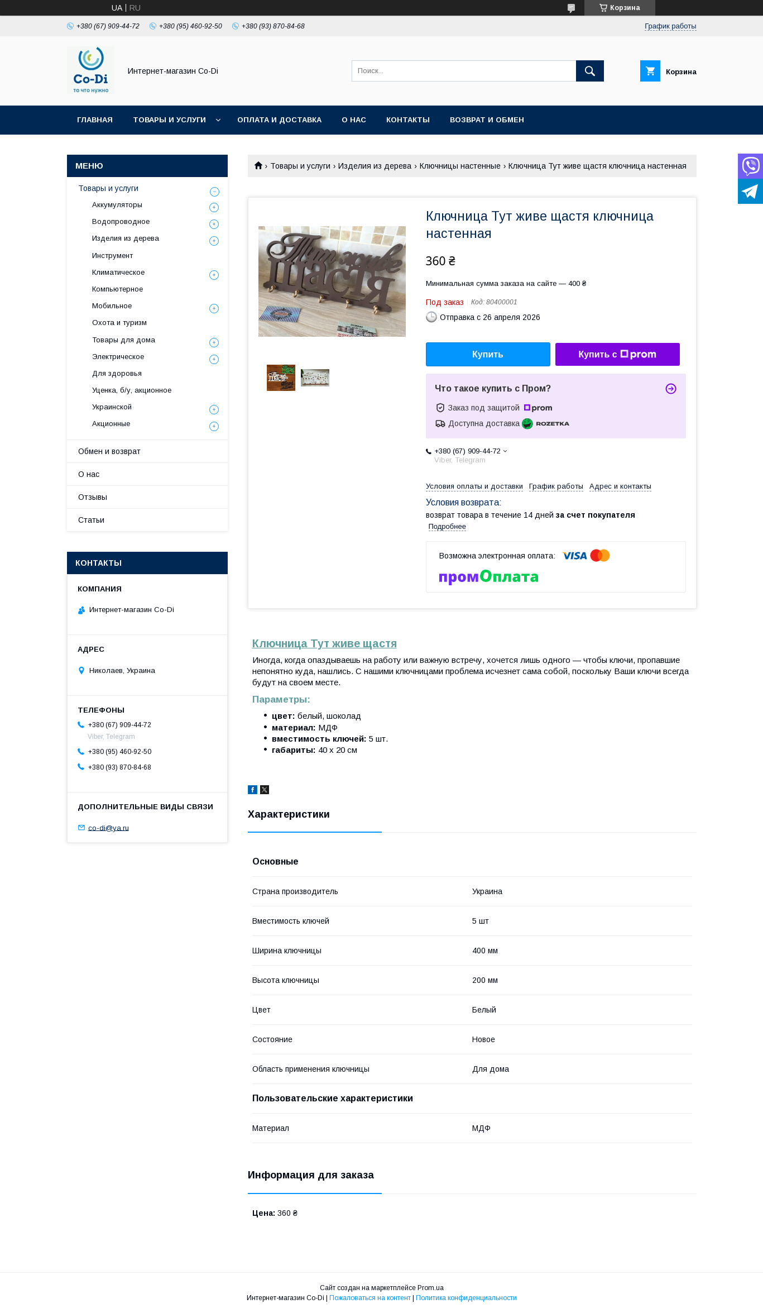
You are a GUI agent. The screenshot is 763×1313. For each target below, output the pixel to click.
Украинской (112, 407)
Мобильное (112, 306)
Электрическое (118, 356)
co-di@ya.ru (108, 827)
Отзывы (92, 497)
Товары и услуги (169, 120)
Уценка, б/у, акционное (131, 390)
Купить (487, 354)
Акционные (111, 423)
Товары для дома (123, 340)
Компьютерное (117, 289)
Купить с (617, 355)
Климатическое (118, 272)
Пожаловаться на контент (370, 1298)
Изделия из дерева (374, 165)
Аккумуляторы (117, 204)
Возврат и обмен (487, 120)
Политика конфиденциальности (466, 1298)
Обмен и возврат (109, 451)
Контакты (408, 120)
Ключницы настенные (460, 165)
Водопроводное (121, 221)
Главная (95, 120)
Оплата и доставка (279, 120)
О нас (354, 120)
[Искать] (590, 71)
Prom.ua (431, 1288)
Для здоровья (117, 373)
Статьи (91, 519)
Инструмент (112, 255)
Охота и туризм (119, 322)
